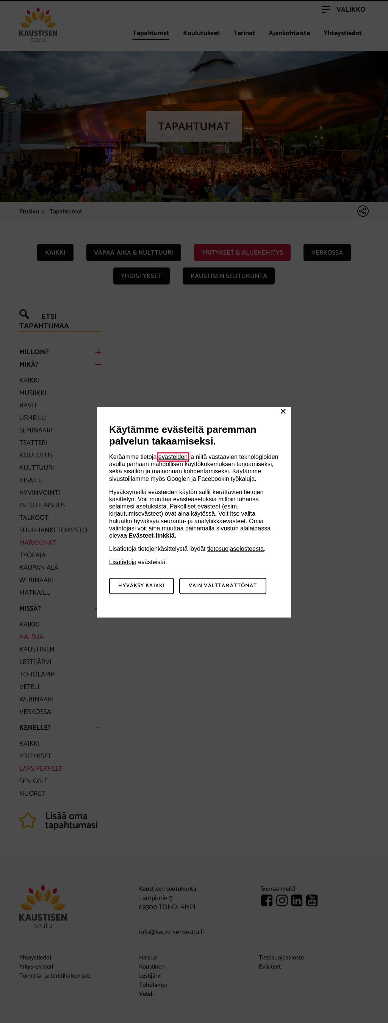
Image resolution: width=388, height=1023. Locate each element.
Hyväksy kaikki (141, 586)
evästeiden (173, 457)
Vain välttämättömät (223, 586)
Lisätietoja (122, 562)
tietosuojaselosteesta (235, 549)
